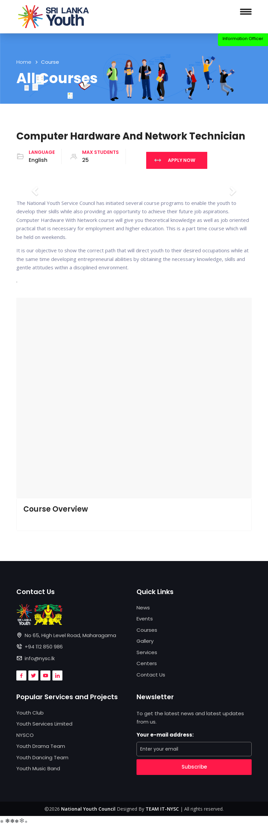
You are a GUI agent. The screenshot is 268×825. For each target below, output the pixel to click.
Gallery (145, 640)
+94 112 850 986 (44, 646)
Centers (147, 663)
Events (145, 618)
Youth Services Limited (44, 723)
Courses (147, 629)
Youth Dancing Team (42, 757)
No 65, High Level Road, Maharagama (70, 635)
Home (23, 61)
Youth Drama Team (40, 746)
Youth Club (30, 712)
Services (147, 652)
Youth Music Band (38, 768)
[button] (134, 397)
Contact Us (151, 674)
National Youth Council (88, 809)
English (38, 160)
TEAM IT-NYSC (162, 809)
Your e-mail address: (165, 734)
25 (85, 160)
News (143, 607)
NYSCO (25, 735)
